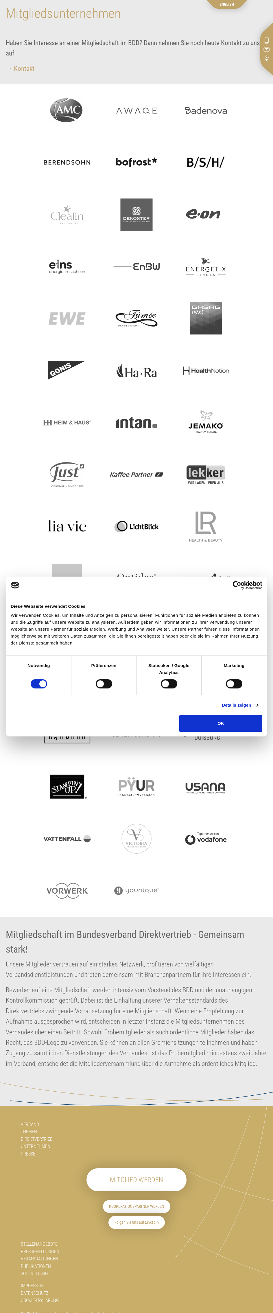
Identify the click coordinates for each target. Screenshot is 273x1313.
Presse (28, 1154)
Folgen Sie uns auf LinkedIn (137, 1222)
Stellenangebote (39, 1244)
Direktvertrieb (37, 1139)
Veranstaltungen (39, 1259)
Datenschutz (34, 1293)
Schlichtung (34, 1273)
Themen (29, 1131)
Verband (30, 1124)
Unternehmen (35, 1146)
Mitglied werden (136, 1180)
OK (220, 723)
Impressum (32, 1285)
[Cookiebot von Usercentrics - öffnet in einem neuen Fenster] (237, 585)
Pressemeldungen (40, 1251)
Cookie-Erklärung (40, 1300)
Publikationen (36, 1266)
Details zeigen (236, 705)
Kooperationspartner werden (136, 1206)
